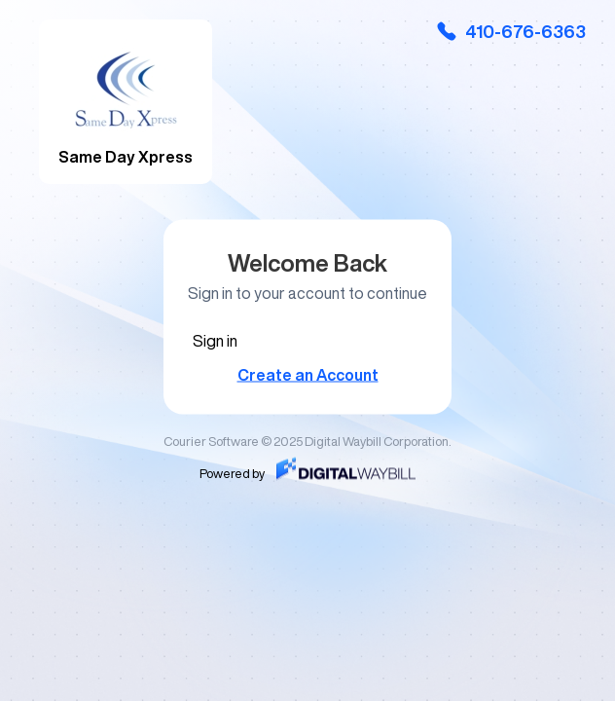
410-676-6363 (510, 31)
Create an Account (308, 375)
